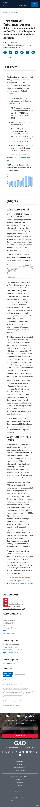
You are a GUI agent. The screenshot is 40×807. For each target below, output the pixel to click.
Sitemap (19, 785)
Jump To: (8, 57)
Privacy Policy (19, 779)
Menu (35, 4)
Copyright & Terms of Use (19, 776)
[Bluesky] (22, 52)
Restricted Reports (19, 770)
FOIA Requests (19, 792)
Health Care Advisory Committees (19, 801)
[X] (11, 52)
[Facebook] (6, 52)
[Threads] (28, 52)
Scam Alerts (19, 795)
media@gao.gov (12, 652)
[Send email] (34, 52)
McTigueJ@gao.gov (25, 583)
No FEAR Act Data (19, 798)
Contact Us (9, 664)
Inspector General (19, 767)
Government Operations (8, 674)
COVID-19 (11, 104)
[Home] (17, 5)
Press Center (19, 761)
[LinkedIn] (17, 52)
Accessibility (19, 782)
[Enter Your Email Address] (20, 728)
